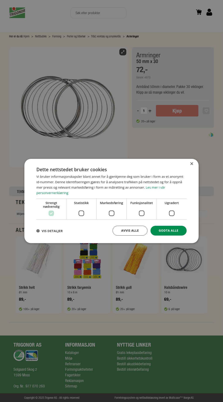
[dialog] (111, 201)
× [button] (191, 164)
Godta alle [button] (168, 230)
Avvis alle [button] (130, 230)
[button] (49, 231)
